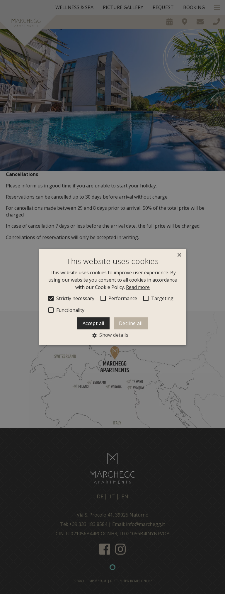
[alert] (112, 297)
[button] (112, 335)
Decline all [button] (130, 323)
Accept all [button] (93, 323)
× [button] (179, 255)
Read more (138, 287)
